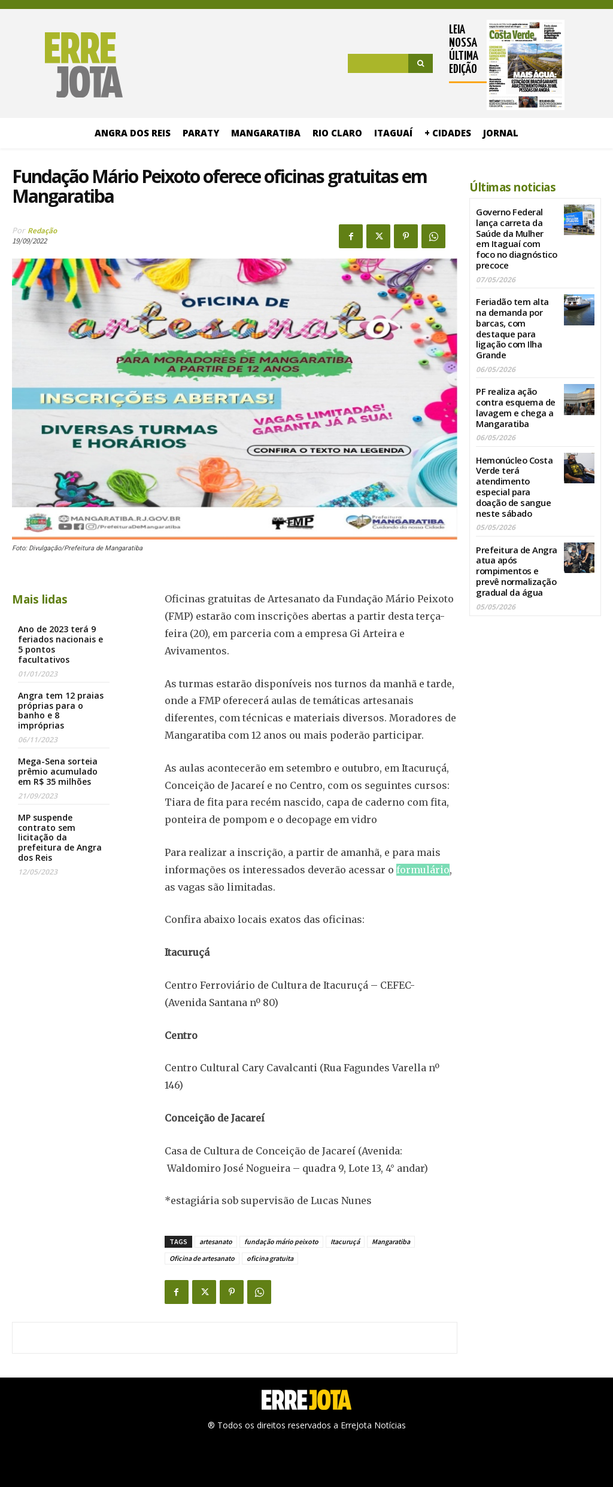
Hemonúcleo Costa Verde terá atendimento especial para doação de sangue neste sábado (513, 465)
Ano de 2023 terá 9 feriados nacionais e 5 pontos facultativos (60, 644)
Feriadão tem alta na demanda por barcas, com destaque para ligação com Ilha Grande (511, 312)
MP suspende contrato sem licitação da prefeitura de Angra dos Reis (60, 837)
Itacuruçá (345, 1241)
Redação (42, 231)
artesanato (215, 1241)
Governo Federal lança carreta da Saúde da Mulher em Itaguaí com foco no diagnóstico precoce (516, 231)
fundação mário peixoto (281, 1241)
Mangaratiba (391, 1241)
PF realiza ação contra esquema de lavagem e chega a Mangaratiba (514, 388)
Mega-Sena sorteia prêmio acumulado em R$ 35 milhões (58, 771)
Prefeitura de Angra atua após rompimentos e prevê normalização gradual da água (515, 545)
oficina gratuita (270, 1258)
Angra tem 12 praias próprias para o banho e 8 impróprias (61, 710)
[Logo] (67, 65)
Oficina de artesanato (202, 1258)
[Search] (420, 63)
